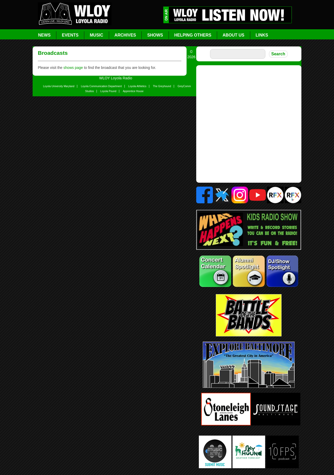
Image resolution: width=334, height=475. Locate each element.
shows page (73, 68)
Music (96, 35)
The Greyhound (162, 86)
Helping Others (192, 35)
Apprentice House (133, 91)
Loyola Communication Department (101, 86)
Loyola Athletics (137, 86)
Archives (125, 35)
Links (262, 35)
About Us (233, 35)
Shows (155, 35)
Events (70, 35)
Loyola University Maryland (58, 86)
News (44, 35)
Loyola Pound (108, 91)
